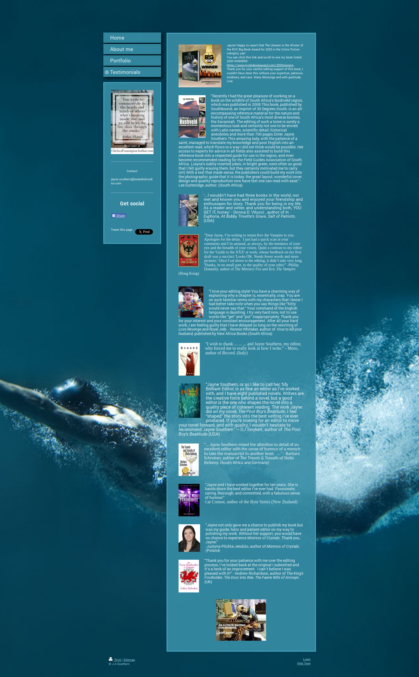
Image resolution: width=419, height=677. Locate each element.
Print (115, 660)
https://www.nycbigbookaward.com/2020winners (260, 65)
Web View (304, 663)
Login (307, 659)
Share (118, 216)
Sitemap (129, 660)
